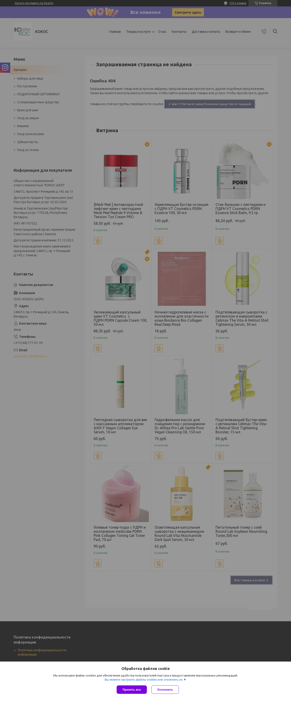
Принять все (132, 689)
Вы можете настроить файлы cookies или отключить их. (144, 679)
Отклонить (165, 689)
